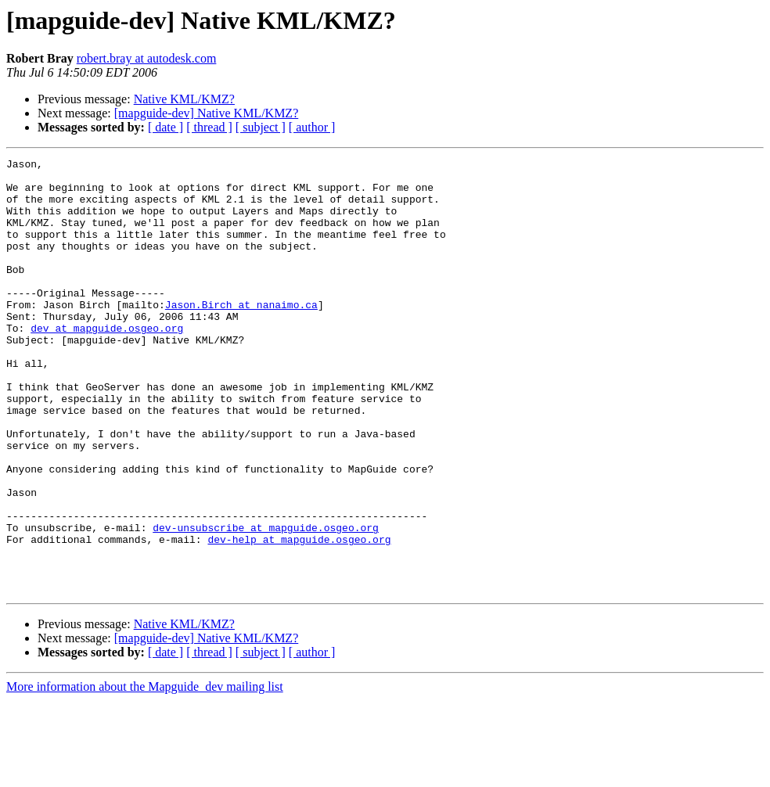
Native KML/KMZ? (184, 99)
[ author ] (312, 127)
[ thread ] (209, 127)
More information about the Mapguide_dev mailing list (144, 773)
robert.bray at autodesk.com (147, 58)
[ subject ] (261, 127)
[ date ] (165, 127)
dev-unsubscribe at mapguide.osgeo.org (266, 602)
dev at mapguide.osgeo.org (107, 363)
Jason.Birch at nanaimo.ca (241, 335)
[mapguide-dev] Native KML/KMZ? (206, 113)
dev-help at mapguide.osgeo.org (298, 616)
